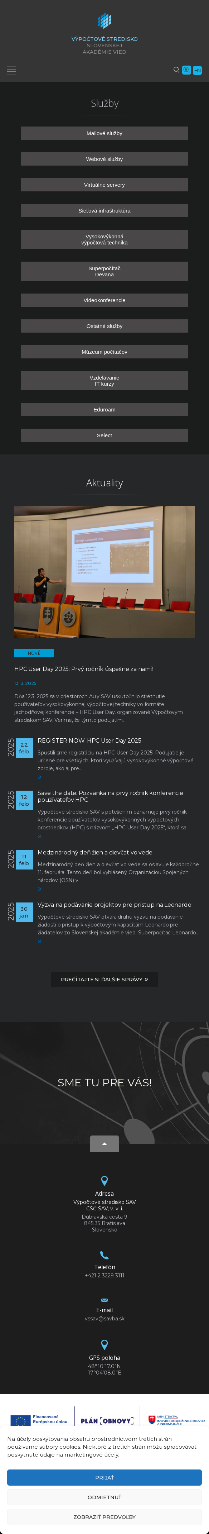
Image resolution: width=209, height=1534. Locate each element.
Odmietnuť (104, 1497)
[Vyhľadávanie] (176, 69)
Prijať (104, 1478)
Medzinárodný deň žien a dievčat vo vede (95, 852)
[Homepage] (104, 23)
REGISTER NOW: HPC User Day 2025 (89, 740)
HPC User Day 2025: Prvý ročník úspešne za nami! (83, 669)
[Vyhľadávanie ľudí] (186, 69)
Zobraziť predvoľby (104, 1517)
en (197, 70)
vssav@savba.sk (105, 1318)
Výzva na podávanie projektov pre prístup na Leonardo (114, 904)
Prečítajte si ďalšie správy (104, 979)
